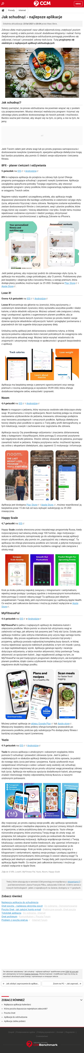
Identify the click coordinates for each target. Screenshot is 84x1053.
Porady (11, 10)
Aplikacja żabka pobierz (15, 1021)
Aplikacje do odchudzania (15, 1017)
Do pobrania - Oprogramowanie (60, 906)
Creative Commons (31, 974)
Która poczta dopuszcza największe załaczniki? (26, 1008)
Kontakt (60, 1032)
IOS (19, 171)
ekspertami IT (74, 882)
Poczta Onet (9, 1013)
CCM (67, 972)
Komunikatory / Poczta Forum (34, 916)
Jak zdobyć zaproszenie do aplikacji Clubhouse (22, 984)
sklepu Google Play (41, 723)
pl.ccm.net (74, 972)
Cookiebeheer (42, 1036)
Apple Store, (47, 504)
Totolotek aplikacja (11, 913)
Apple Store (7, 286)
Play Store (70, 283)
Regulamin (70, 1032)
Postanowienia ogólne (25, 1032)
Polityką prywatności (46, 1032)
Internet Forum (39, 920)
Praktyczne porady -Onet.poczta (59, 909)
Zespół (11, 1032)
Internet (22, 10)
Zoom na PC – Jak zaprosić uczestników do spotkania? (65, 984)
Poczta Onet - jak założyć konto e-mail (21, 909)
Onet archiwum (9, 916)
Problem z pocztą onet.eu (14, 920)
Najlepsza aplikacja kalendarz (17, 1004)
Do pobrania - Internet (34, 913)
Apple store (63, 723)
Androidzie (30, 171)
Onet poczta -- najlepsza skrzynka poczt (22, 906)
